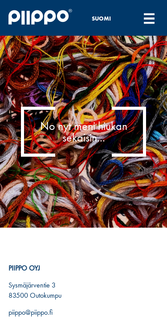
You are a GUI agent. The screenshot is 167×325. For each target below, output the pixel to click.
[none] (106, 18)
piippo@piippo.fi (30, 312)
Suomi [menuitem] (101, 18)
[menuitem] (106, 18)
